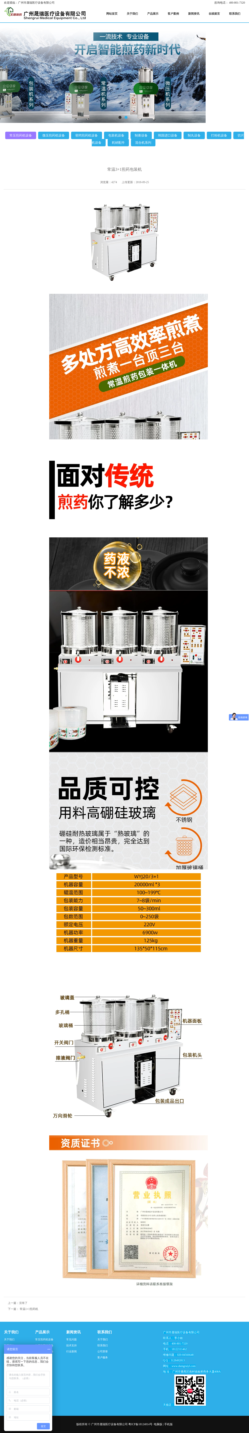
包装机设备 (116, 135)
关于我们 (11, 1332)
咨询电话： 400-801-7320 (229, 2)
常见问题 (71, 1339)
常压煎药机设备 (20, 135)
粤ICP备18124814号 (140, 1424)
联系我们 (104, 1332)
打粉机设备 (219, 135)
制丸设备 (194, 135)
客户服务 (102, 1357)
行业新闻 (71, 1351)
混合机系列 (143, 142)
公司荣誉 (102, 1351)
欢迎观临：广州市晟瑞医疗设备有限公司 (29, 2)
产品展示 (42, 1332)
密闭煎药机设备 (86, 135)
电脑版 (158, 1424)
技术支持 (71, 1345)
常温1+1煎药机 (29, 1309)
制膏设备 (141, 135)
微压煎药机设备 (53, 135)
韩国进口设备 (167, 135)
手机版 (168, 1424)
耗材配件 (118, 142)
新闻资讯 (73, 1332)
